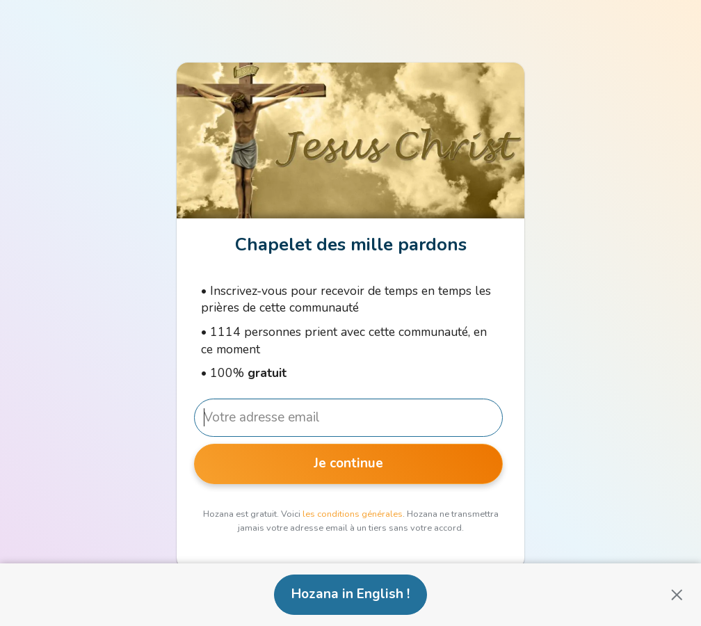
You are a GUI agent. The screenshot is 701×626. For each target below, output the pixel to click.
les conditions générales (353, 514)
